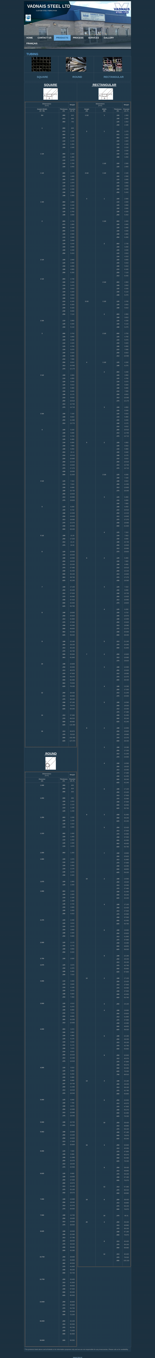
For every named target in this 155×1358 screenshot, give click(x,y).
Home (29, 38)
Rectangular (114, 76)
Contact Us (44, 38)
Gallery (109, 38)
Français (31, 43)
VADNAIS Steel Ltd (48, 6)
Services (93, 38)
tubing (32, 54)
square (42, 76)
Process (78, 38)
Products (62, 38)
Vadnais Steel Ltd (77, 1357)
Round (77, 76)
